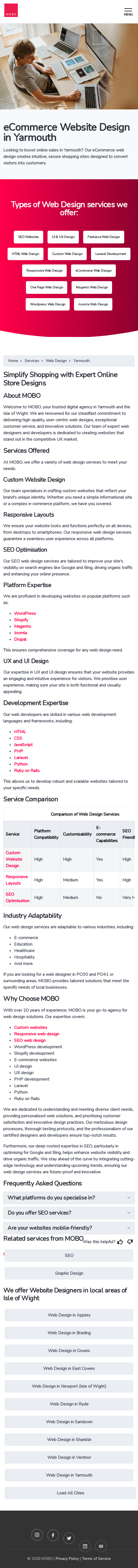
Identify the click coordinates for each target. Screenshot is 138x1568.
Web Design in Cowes (69, 1351)
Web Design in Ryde (69, 1404)
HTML (20, 732)
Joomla (20, 633)
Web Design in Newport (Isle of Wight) (69, 1386)
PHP (18, 751)
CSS (18, 738)
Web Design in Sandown (69, 1422)
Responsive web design (36, 1034)
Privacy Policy (67, 1558)
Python (21, 764)
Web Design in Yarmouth (69, 1475)
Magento (22, 626)
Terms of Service (96, 1558)
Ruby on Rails (27, 771)
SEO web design (30, 1040)
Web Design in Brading (69, 1333)
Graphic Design (69, 1273)
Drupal (20, 639)
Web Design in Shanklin (69, 1440)
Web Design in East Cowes (69, 1368)
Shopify (21, 620)
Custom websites (30, 1028)
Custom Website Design (14, 859)
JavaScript (23, 745)
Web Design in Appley (69, 1315)
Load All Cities (70, 1493)
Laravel (21, 758)
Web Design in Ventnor (69, 1457)
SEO (69, 1256)
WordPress (25, 613)
